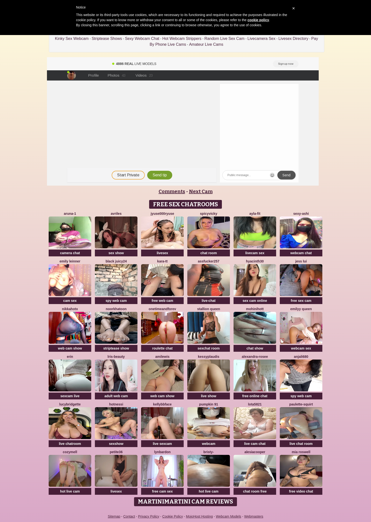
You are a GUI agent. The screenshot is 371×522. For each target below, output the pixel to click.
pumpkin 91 (208, 404)
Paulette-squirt (301, 404)
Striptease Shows (107, 38)
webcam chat (301, 253)
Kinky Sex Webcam (72, 38)
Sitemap (114, 516)
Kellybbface (162, 404)
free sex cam (301, 301)
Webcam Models (228, 516)
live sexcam (162, 444)
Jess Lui (301, 261)
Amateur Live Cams (206, 44)
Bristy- (208, 452)
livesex (162, 253)
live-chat (209, 301)
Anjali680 (301, 357)
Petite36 (116, 452)
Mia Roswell (301, 452)
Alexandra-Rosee (255, 357)
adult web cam (116, 396)
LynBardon (162, 452)
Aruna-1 (70, 214)
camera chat (70, 253)
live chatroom (70, 444)
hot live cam (70, 491)
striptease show (116, 348)
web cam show (70, 348)
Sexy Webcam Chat (142, 38)
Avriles (116, 214)
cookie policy (258, 20)
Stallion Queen (208, 309)
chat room (208, 253)
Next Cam (201, 191)
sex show (116, 253)
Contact (129, 516)
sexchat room (209, 348)
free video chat (301, 491)
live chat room (301, 444)
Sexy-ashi (301, 214)
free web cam (162, 301)
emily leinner (70, 261)
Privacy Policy (148, 516)
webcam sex (301, 348)
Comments (172, 191)
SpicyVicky (208, 214)
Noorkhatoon (116, 309)
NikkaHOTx (70, 309)
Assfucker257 (208, 261)
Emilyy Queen (301, 309)
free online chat (254, 396)
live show (208, 396)
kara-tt (162, 261)
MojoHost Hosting (199, 516)
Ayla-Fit (254, 214)
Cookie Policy (172, 516)
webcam (208, 444)
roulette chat (162, 348)
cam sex (70, 301)
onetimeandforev (162, 309)
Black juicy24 (116, 261)
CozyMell (70, 452)
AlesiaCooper (254, 452)
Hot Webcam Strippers (181, 38)
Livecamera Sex (261, 38)
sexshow (116, 444)
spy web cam (116, 301)
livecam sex (254, 253)
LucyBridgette (70, 404)
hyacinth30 (255, 261)
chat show (254, 348)
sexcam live (70, 396)
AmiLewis (162, 357)
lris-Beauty (116, 357)
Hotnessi (116, 404)
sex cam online (255, 301)
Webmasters (253, 516)
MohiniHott (254, 309)
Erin (70, 357)
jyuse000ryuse (162, 214)
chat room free (255, 491)
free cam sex (162, 491)
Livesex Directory (293, 38)
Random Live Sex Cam (224, 38)
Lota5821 (255, 404)
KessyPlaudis (208, 357)
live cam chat (255, 444)
